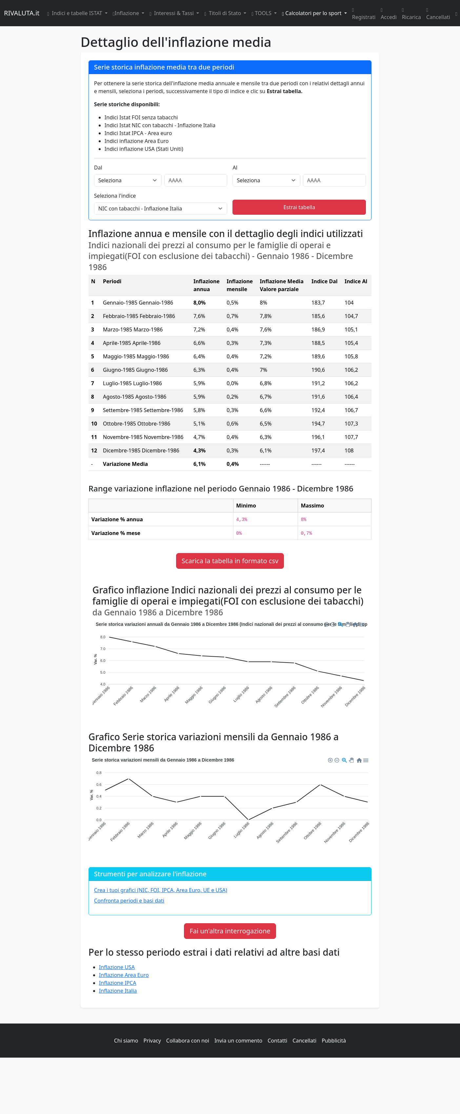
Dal (98, 167)
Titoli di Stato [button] (223, 13)
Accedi (389, 13)
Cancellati (438, 13)
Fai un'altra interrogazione (230, 930)
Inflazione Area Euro (124, 975)
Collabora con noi (187, 1040)
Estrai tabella (299, 207)
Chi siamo (126, 1040)
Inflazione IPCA (117, 982)
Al (234, 167)
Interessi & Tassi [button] (172, 13)
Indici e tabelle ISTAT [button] (75, 13)
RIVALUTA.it (21, 13)
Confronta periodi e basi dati (129, 900)
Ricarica (411, 13)
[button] (326, 623)
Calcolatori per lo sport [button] (312, 13)
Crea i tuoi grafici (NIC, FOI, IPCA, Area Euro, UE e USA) (160, 890)
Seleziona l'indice (115, 195)
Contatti (277, 1040)
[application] (230, 669)
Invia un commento (238, 1040)
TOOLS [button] (262, 13)
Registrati (364, 13)
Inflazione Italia (118, 990)
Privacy (152, 1040)
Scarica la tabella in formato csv (230, 560)
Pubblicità (334, 1040)
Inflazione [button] (126, 13)
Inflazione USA (117, 967)
